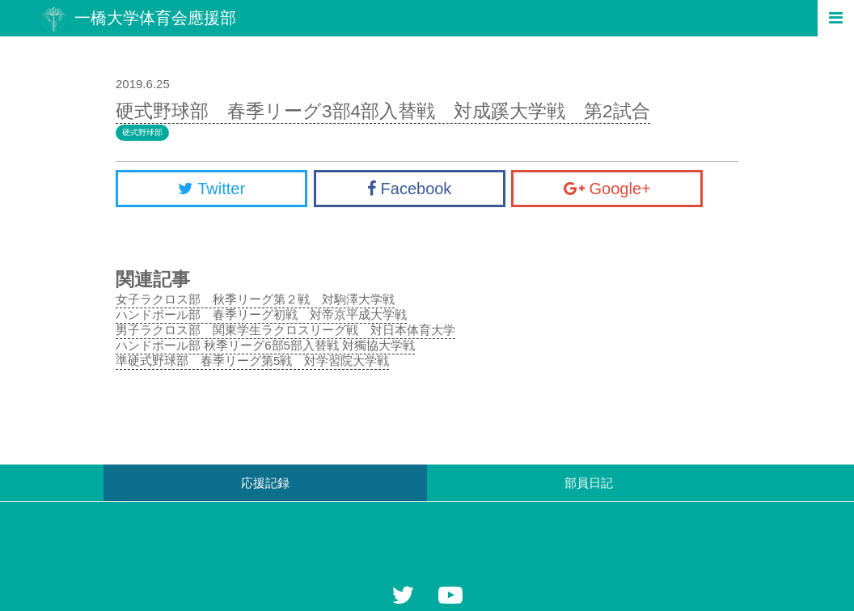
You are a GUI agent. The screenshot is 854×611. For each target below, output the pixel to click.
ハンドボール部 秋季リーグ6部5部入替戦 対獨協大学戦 (265, 345)
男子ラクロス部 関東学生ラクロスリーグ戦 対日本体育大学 (285, 330)
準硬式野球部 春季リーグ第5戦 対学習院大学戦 (252, 360)
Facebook (409, 188)
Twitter (211, 188)
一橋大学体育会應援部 (138, 18)
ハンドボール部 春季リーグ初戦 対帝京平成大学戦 (261, 314)
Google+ (607, 188)
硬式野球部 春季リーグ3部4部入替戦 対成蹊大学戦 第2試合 (383, 111)
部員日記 (588, 483)
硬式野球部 (142, 132)
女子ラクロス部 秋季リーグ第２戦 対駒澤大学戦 (255, 299)
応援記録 (265, 483)
